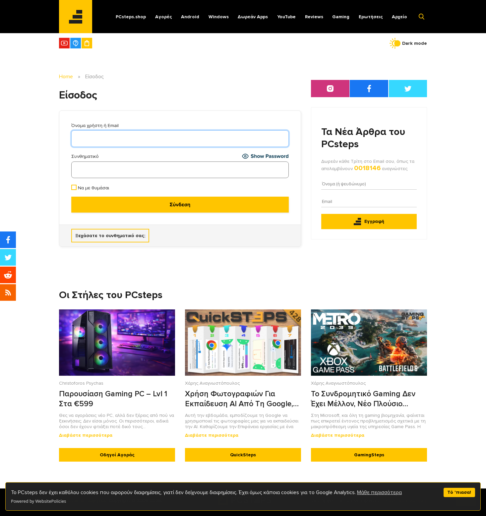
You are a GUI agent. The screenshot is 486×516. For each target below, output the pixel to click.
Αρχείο (399, 17)
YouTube (286, 17)
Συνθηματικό (85, 156)
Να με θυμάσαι (90, 188)
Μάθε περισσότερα (379, 492)
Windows (219, 17)
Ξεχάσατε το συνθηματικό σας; (110, 235)
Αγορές (163, 17)
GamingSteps (369, 455)
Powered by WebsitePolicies (38, 501)
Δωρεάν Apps (253, 17)
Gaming (340, 17)
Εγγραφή (369, 221)
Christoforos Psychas (81, 383)
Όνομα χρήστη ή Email (95, 125)
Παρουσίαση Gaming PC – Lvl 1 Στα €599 (113, 399)
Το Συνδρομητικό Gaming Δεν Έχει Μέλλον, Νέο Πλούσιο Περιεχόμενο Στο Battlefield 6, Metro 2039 (364, 399)
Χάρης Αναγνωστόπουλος (212, 383)
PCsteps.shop (131, 17)
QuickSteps (243, 455)
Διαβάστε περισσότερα (85, 435)
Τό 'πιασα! (459, 492)
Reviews (314, 17)
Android (190, 17)
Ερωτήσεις (371, 17)
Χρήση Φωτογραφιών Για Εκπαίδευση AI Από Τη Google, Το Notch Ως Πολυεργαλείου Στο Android (242, 399)
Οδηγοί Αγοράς (117, 455)
